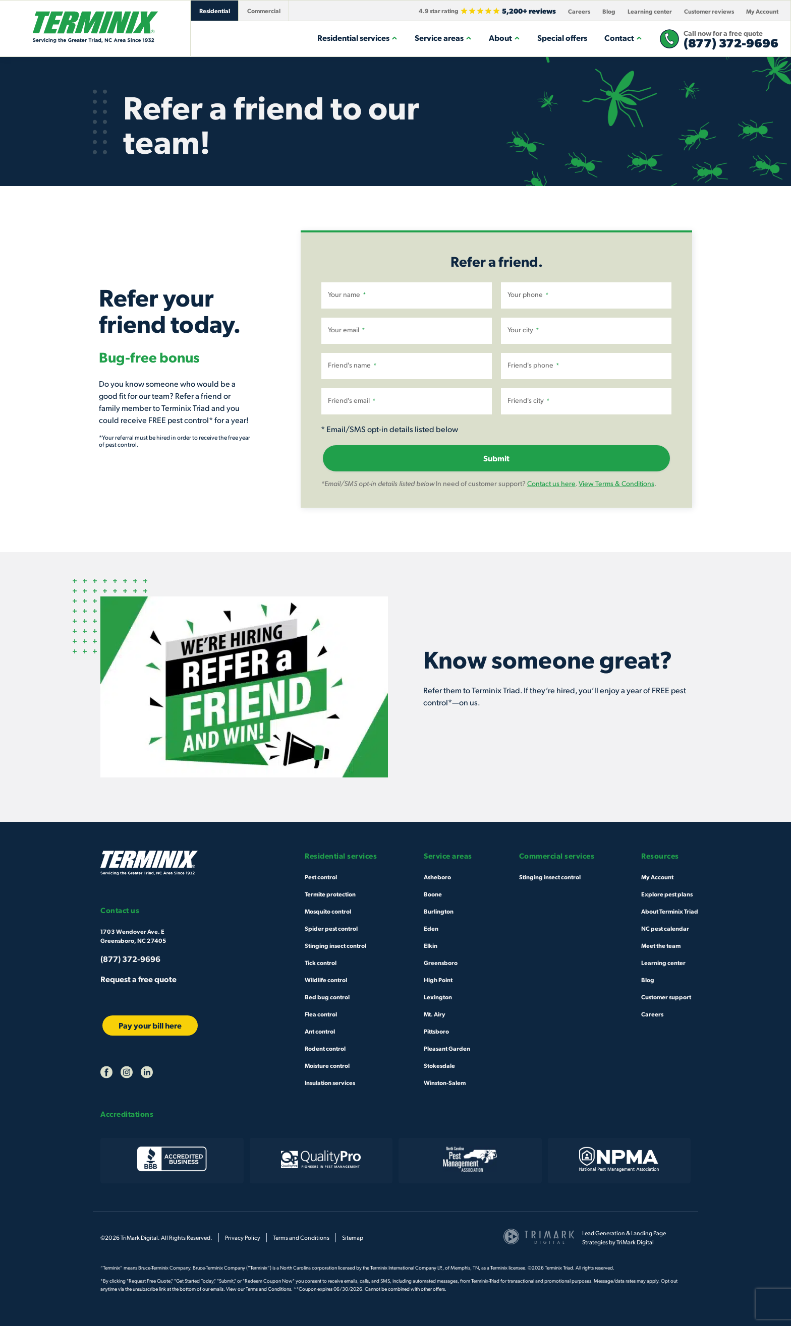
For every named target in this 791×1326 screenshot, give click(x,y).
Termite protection (330, 894)
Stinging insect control (335, 945)
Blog (608, 11)
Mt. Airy (434, 1014)
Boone (433, 894)
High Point (438, 980)
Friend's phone (533, 365)
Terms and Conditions (301, 1237)
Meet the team (661, 945)
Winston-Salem (445, 1082)
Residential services (357, 37)
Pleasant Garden (447, 1048)
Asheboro (437, 877)
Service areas (443, 37)
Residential (214, 11)
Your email (346, 330)
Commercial (263, 11)
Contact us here (551, 483)
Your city (523, 330)
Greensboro (441, 962)
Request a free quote (138, 979)
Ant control (320, 1031)
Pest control (321, 877)
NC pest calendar (665, 928)
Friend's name (352, 365)
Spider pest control (331, 928)
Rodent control (325, 1048)
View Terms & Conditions (616, 483)
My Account (762, 11)
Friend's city (528, 400)
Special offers (562, 37)
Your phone (527, 294)
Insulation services (330, 1082)
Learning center (650, 11)
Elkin (430, 945)
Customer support (666, 997)
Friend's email (351, 400)
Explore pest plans (667, 894)
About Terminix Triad (669, 911)
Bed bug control (327, 997)
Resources (660, 856)
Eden (431, 928)
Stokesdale (439, 1065)
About (504, 37)
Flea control (321, 1014)
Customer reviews (709, 11)
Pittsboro (436, 1031)
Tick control (320, 962)
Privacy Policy (242, 1237)
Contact (623, 37)
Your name (347, 294)
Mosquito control (328, 911)
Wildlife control (326, 980)
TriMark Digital (635, 1242)
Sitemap (352, 1237)
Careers (579, 11)
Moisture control (327, 1065)
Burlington (439, 911)
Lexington (438, 997)
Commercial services (557, 856)
